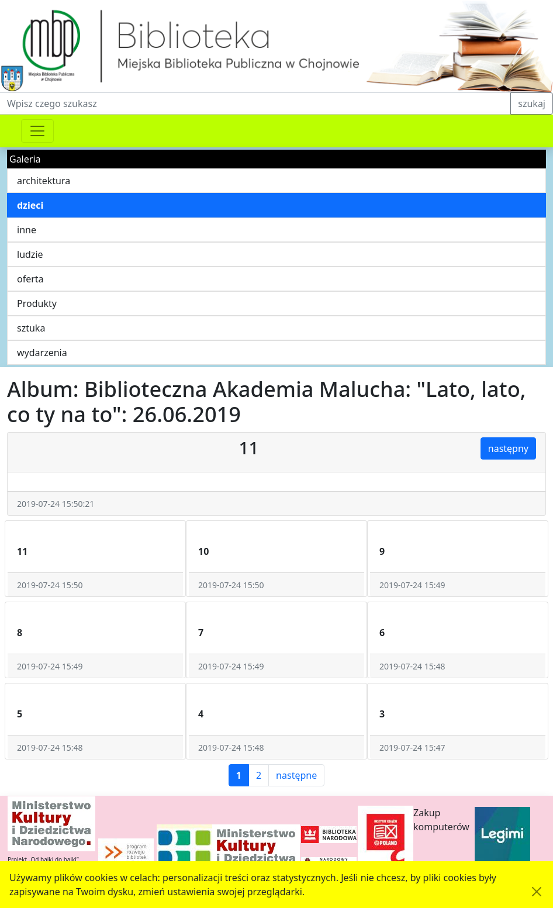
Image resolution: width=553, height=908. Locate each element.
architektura (43, 180)
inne (26, 229)
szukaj (531, 103)
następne (296, 775)
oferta (30, 278)
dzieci (30, 205)
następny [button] (508, 448)
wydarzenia (42, 352)
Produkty (37, 303)
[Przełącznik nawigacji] (37, 131)
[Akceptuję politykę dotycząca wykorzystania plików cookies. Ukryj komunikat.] (537, 892)
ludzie (30, 254)
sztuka (31, 328)
